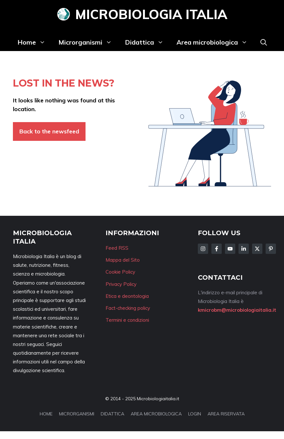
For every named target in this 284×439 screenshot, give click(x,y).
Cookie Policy (120, 272)
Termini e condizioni (127, 320)
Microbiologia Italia (151, 14)
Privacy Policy (121, 284)
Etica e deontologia (127, 296)
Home (34, 42)
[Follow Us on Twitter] (257, 249)
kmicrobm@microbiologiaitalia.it (237, 310)
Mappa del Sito (123, 260)
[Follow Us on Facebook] (216, 249)
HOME (46, 414)
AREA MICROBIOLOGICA (156, 414)
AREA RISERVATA (226, 414)
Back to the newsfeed (49, 131)
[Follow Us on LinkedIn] (243, 249)
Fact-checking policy (128, 308)
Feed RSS (117, 248)
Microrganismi (88, 42)
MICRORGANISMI (76, 414)
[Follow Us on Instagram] (203, 249)
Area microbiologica (215, 42)
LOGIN (194, 414)
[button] (263, 42)
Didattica (147, 42)
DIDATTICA (112, 414)
